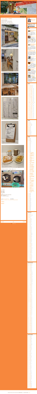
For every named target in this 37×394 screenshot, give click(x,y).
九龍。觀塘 (29, 355)
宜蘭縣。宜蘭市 (29, 298)
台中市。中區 (29, 266)
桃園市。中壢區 (29, 317)
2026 (29, 138)
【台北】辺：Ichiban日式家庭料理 (31, 157)
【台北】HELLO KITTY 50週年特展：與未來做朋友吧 (31, 161)
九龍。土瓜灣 (29, 340)
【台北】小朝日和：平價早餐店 (31, 188)
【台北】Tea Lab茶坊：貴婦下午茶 (31, 183)
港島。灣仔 (29, 374)
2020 (29, 196)
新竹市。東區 (29, 316)
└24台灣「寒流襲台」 (30, 112)
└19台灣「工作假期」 (30, 103)
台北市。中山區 (29, 272)
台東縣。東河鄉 (29, 290)
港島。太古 (29, 372)
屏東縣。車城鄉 (29, 301)
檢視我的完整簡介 (33, 20)
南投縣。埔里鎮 (29, 265)
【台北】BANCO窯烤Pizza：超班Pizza (31, 168)
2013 (29, 203)
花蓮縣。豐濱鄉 (29, 325)
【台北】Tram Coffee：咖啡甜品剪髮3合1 (31, 179)
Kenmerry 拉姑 (33, 19)
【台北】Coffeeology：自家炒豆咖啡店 (31, 164)
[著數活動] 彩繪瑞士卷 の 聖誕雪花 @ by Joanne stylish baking (31, 50)
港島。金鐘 (29, 382)
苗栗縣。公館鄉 (29, 327)
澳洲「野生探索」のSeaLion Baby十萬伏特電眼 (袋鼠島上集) (33, 44)
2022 (29, 194)
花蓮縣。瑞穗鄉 (29, 323)
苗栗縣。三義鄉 (29, 326)
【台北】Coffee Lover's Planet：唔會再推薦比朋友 (31, 163)
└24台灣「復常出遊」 (30, 113)
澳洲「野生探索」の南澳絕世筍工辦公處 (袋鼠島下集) (33, 31)
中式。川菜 (29, 220)
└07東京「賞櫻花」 (30, 86)
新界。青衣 (29, 364)
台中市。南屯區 (29, 267)
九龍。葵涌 (29, 354)
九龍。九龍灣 (29, 338)
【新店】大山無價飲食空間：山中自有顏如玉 (31, 171)
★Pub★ (29, 217)
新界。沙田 (29, 362)
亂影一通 (29, 126)
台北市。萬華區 (29, 284)
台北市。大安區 (29, 281)
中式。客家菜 (29, 219)
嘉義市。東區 (29, 293)
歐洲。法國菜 (29, 251)
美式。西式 (29, 259)
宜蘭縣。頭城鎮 (29, 300)
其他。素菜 (29, 242)
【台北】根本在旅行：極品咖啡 (31, 187)
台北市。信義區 (29, 274)
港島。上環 (29, 365)
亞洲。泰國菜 (29, 236)
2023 (29, 193)
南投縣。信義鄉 (29, 264)
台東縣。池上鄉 (29, 291)
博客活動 (29, 127)
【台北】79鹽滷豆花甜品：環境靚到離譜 (31, 180)
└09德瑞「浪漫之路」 (30, 88)
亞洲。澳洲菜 (29, 237)
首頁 (2, 14)
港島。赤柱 (29, 380)
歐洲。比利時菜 (29, 250)
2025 (29, 139)
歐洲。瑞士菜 (29, 253)
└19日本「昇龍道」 (30, 104)
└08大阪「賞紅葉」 (30, 87)
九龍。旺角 (29, 346)
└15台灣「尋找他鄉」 (30, 97)
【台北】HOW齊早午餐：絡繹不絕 (31, 174)
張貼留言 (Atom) (14, 223)
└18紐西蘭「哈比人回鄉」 (31, 102)
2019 (29, 197)
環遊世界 (29, 133)
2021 (29, 195)
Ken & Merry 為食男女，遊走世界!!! (12, 3)
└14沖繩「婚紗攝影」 (30, 96)
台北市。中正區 (29, 273)
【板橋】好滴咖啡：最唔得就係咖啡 (31, 173)
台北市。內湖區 (29, 275)
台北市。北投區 (29, 276)
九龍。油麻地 (29, 347)
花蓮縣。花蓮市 (29, 324)
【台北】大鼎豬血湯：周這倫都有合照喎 (31, 190)
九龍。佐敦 (29, 339)
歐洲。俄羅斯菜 (29, 243)
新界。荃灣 (29, 363)
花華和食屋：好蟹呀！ (33, 75)
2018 (29, 198)
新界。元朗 (29, 357)
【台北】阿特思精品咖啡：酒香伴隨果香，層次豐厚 (31, 155)
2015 (29, 201)
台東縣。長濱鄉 (29, 292)
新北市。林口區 (29, 307)
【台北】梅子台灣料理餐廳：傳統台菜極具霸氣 (31, 177)
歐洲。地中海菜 (29, 244)
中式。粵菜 (29, 228)
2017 (29, 199)
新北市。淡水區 (29, 309)
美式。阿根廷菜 (29, 260)
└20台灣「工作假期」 (30, 105)
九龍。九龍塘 (29, 337)
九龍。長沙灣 (29, 356)
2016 (29, 200)
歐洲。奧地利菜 (29, 245)
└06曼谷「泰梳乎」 (30, 85)
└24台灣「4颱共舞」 (30, 111)
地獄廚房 (29, 128)
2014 (29, 202)
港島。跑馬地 (29, 381)
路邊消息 (29, 134)
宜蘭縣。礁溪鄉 (29, 299)
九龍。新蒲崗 (29, 345)
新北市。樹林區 (29, 308)
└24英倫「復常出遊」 (30, 114)
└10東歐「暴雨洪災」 (30, 89)
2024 (29, 140)
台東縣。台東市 (29, 289)
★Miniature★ (29, 125)
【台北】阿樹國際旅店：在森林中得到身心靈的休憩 (31, 153)
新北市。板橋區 (29, 306)
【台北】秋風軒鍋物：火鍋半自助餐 (31, 185)
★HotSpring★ (29, 124)
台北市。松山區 (29, 283)
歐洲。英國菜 (29, 254)
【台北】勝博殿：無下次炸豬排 (31, 158)
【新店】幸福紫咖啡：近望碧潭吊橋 (31, 169)
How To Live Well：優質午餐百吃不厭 (33, 69)
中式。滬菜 (29, 226)
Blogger (29, 392)
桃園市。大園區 (29, 318)
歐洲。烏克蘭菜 (29, 252)
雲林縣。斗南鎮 (29, 332)
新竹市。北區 (29, 315)
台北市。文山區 (29, 282)
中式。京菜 (29, 218)
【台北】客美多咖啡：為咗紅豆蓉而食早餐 (31, 166)
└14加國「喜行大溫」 (30, 95)
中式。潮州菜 (29, 227)
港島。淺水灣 (29, 373)
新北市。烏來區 (29, 310)
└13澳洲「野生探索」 (30, 94)
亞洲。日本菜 (29, 234)
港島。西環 (29, 379)
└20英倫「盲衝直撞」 (30, 106)
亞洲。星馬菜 (29, 235)
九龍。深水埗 (29, 348)
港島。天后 (29, 371)
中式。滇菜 (29, 225)
